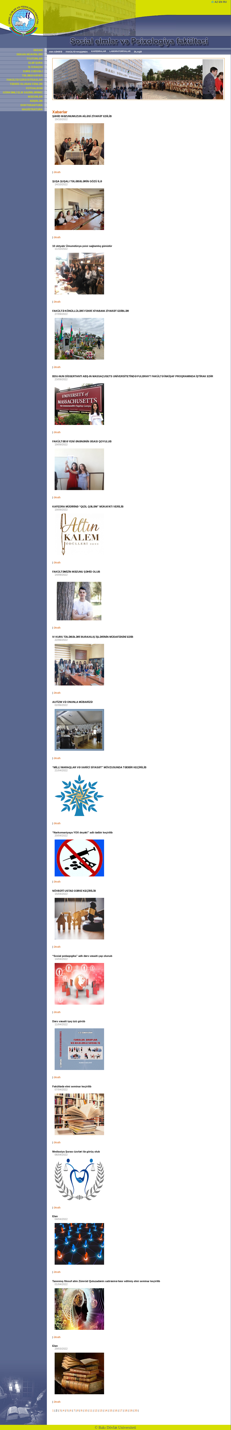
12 (95, 1410)
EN (220, 1)
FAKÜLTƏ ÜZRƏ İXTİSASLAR (25, 79)
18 (125, 1410)
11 (90, 1410)
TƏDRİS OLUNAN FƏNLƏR (26, 84)
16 (115, 1410)
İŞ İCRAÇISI (35, 67)
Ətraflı (57, 172)
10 (85, 1410)
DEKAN (38, 50)
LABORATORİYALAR (119, 51)
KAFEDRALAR (98, 51)
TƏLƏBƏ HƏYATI (32, 75)
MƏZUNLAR (35, 96)
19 (130, 1410)
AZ (216, 1)
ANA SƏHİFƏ (55, 52)
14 (105, 1410)
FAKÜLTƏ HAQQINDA (77, 52)
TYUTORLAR (35, 58)
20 (135, 1410)
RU (225, 1)
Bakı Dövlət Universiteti (117, 1428)
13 (100, 1410)
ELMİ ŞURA (35, 62)
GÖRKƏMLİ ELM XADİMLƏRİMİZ (23, 92)
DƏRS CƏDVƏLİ (33, 71)
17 (120, 1410)
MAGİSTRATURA (32, 109)
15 (110, 1410)
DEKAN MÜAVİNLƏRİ (30, 54)
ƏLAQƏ (138, 52)
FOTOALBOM (34, 88)
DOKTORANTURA (31, 105)
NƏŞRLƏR (36, 100)
